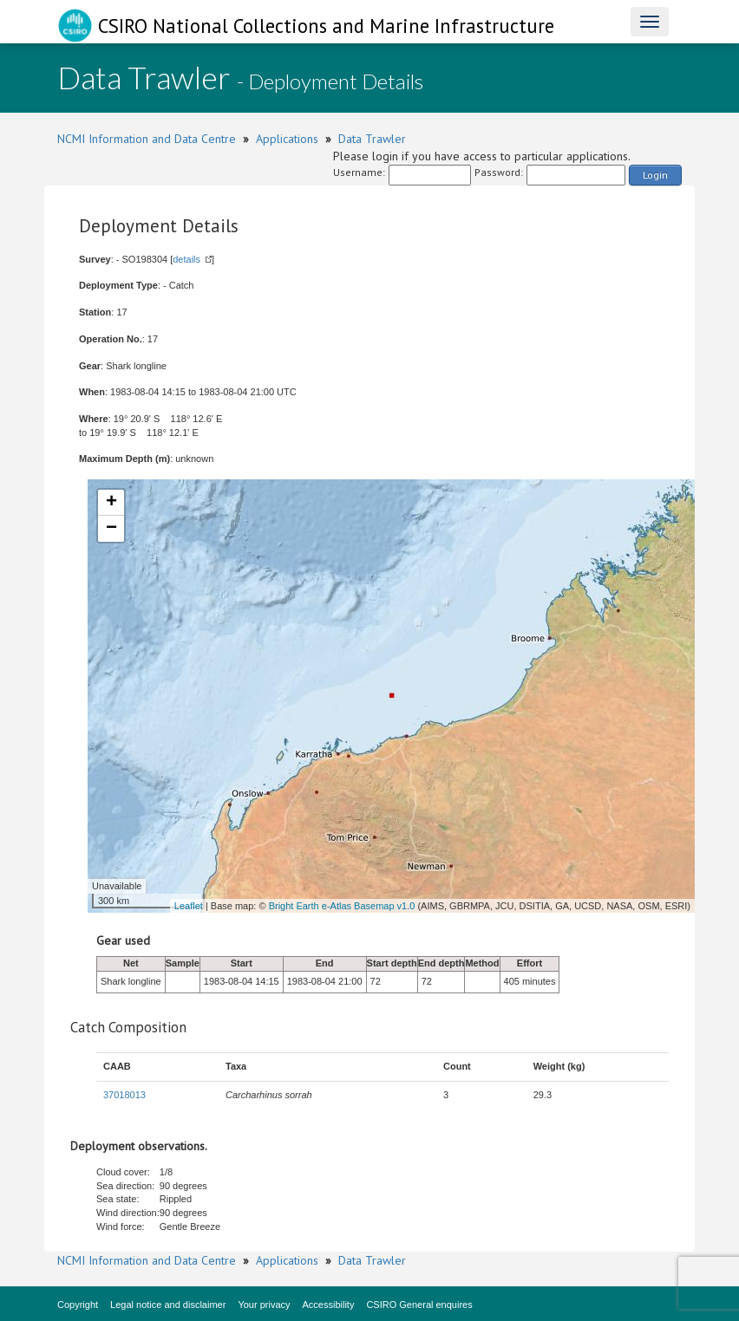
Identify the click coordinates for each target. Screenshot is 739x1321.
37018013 (124, 1095)
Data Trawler (372, 138)
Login (655, 174)
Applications (287, 138)
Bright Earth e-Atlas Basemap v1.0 (342, 906)
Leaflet (188, 906)
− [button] (111, 529)
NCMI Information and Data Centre (146, 138)
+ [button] (111, 503)
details (186, 259)
